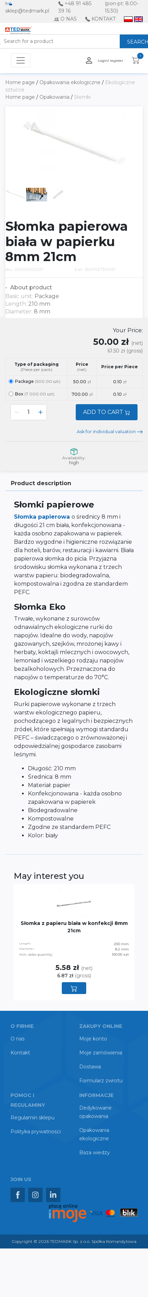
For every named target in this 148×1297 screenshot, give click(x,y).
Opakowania (55, 97)
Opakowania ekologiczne (70, 82)
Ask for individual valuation (110, 431)
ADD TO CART (106, 412)
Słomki (82, 97)
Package (34, 381)
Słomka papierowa (43, 516)
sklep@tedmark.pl (27, 11)
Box (31, 393)
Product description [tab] (41, 483)
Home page (20, 82)
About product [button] (30, 287)
